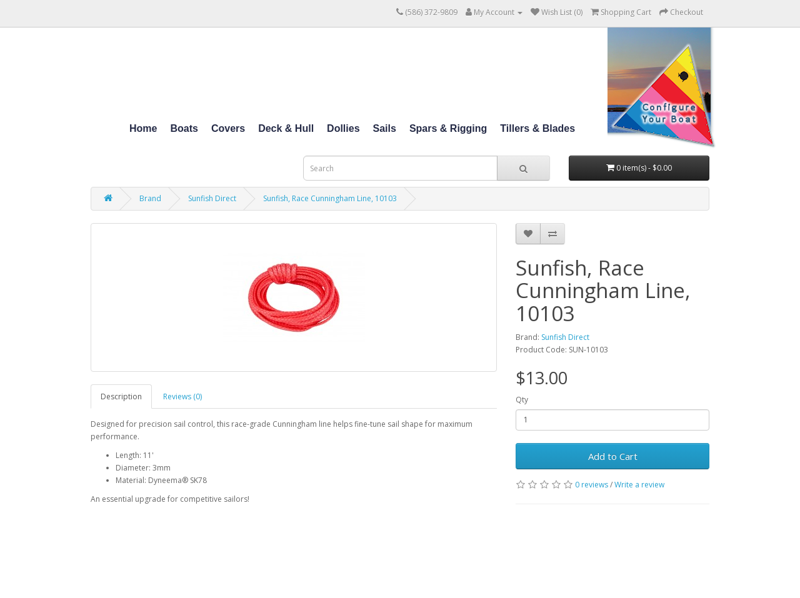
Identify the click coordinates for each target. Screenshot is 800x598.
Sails (384, 128)
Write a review (639, 484)
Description (121, 396)
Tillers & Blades (537, 128)
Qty (522, 399)
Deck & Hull (286, 128)
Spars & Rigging (448, 128)
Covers (228, 128)
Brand (150, 198)
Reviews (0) (182, 396)
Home (143, 128)
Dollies (343, 128)
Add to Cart (613, 456)
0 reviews (591, 484)
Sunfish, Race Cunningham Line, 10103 (330, 198)
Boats (184, 128)
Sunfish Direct (212, 198)
